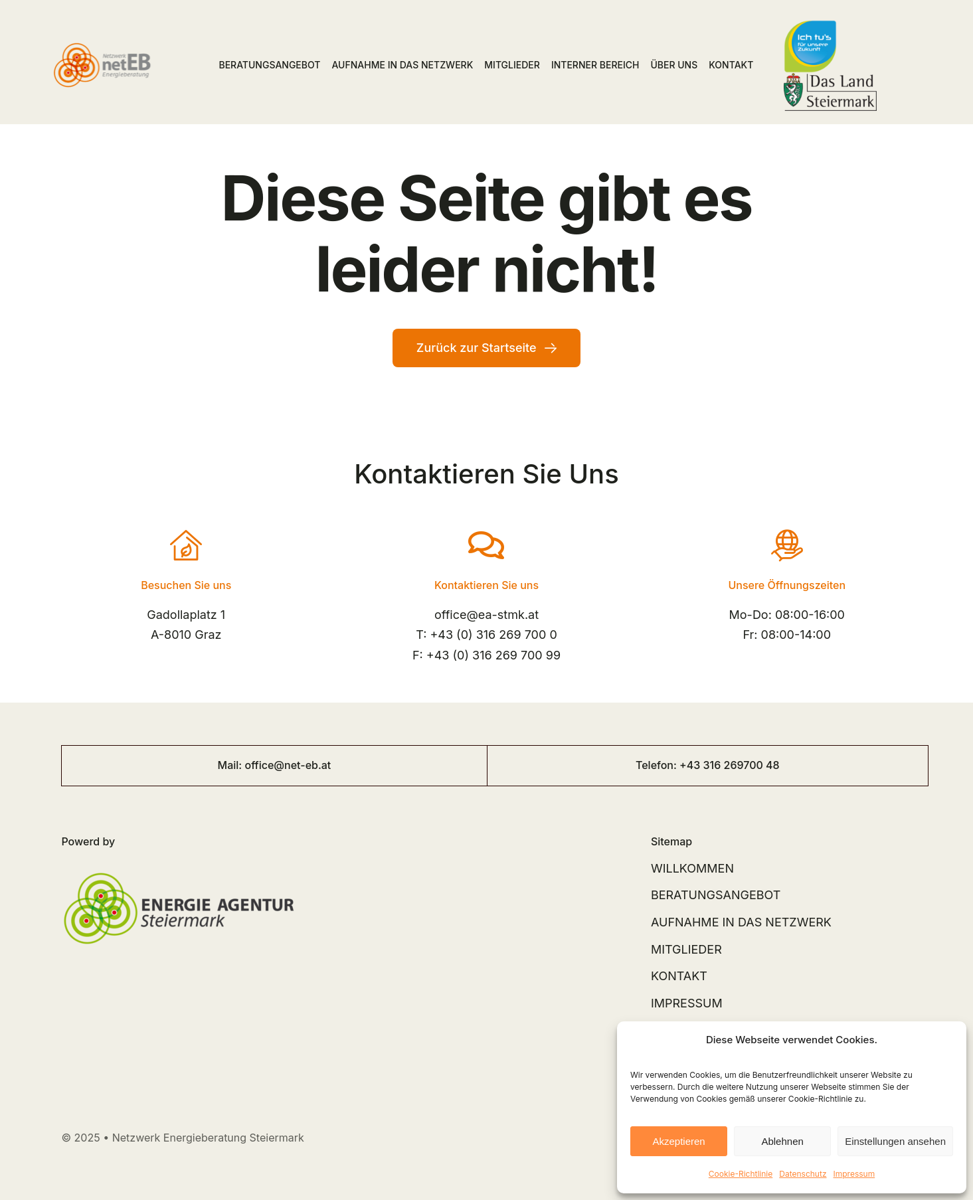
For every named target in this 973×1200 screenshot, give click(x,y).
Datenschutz (802, 1174)
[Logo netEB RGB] (105, 44)
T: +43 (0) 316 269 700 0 (486, 635)
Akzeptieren (678, 1141)
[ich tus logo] (810, 26)
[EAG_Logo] (179, 864)
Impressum (854, 1174)
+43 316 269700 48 (729, 765)
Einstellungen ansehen (895, 1141)
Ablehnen (782, 1141)
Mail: (231, 765)
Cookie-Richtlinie (740, 1174)
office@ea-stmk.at (486, 615)
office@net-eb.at (287, 765)
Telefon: (657, 765)
